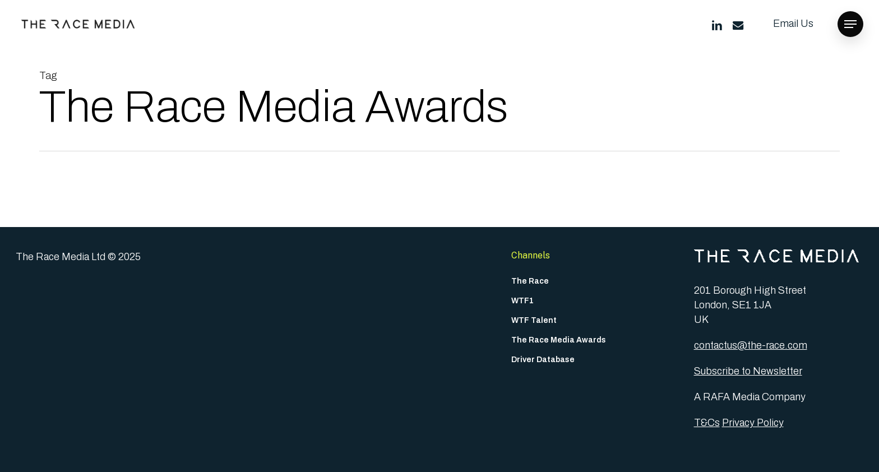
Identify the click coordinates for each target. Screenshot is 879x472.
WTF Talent (534, 320)
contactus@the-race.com (750, 345)
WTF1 (522, 301)
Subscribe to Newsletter (748, 371)
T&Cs (707, 422)
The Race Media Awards (558, 340)
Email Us (793, 23)
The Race (530, 281)
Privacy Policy (753, 422)
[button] (850, 24)
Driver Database (543, 359)
